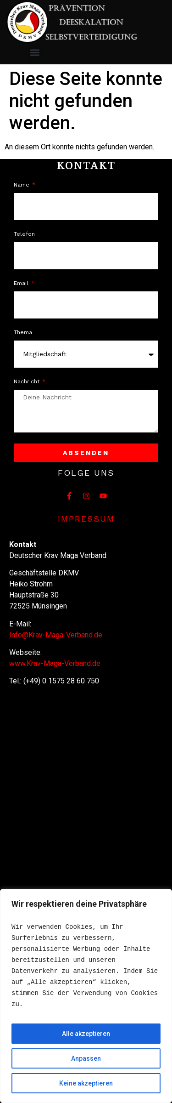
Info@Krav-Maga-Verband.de (55, 635)
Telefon (24, 234)
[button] (35, 52)
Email (22, 283)
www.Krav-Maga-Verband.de (54, 663)
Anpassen (86, 1058)
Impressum (86, 518)
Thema (23, 332)
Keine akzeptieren (86, 1083)
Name (22, 185)
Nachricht (27, 382)
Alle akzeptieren (86, 1033)
